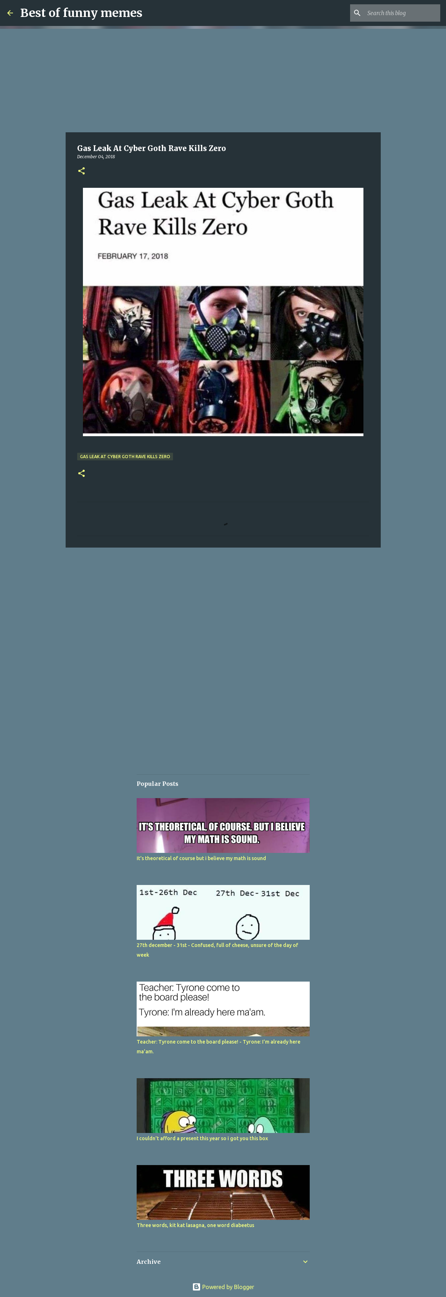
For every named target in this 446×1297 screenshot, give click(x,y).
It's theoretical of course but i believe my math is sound (201, 858)
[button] (81, 171)
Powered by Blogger (223, 1287)
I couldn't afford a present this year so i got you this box (202, 1138)
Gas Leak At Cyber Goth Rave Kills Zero (125, 456)
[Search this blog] (402, 13)
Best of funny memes (81, 13)
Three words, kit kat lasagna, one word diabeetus (195, 1225)
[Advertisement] (223, 79)
